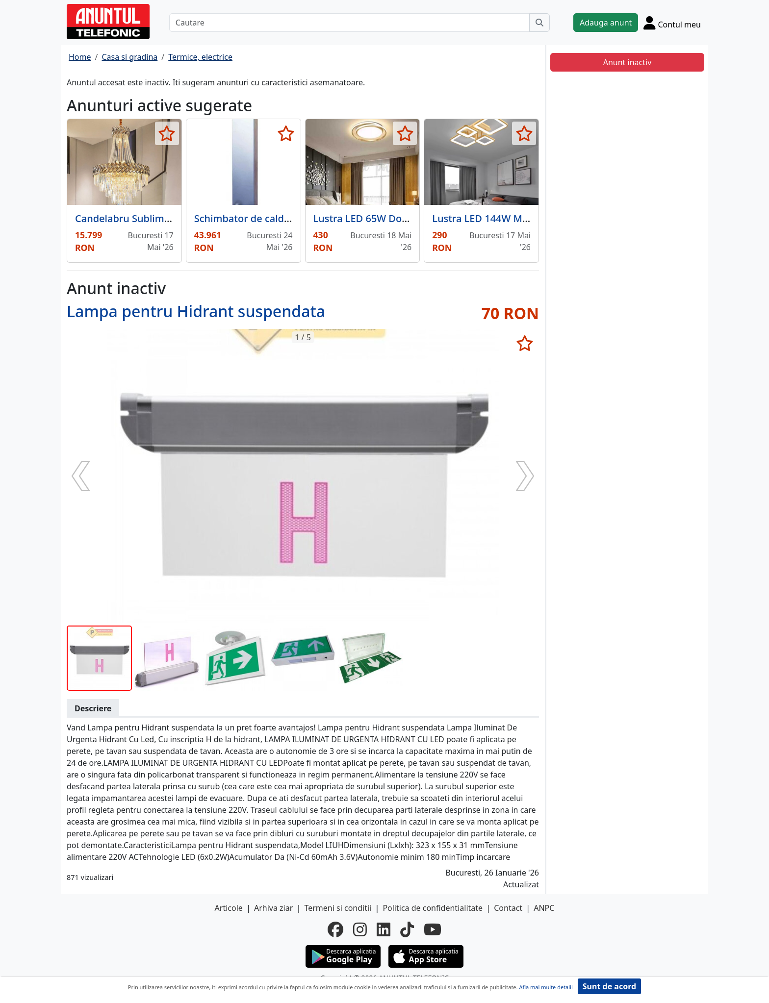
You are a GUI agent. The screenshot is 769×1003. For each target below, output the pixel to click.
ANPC (544, 908)
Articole (229, 908)
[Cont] (672, 22)
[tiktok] (407, 929)
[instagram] (360, 929)
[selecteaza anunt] (167, 133)
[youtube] (432, 929)
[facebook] (335, 929)
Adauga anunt (606, 22)
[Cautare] (349, 22)
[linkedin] (383, 929)
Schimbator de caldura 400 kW (265, 218)
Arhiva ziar (273, 908)
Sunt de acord (609, 986)
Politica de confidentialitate (433, 908)
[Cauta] (539, 22)
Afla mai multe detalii (545, 987)
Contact (508, 908)
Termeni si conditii (337, 908)
